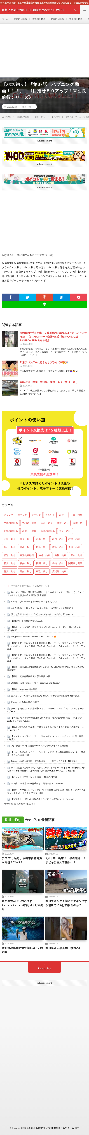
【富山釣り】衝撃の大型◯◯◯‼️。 (27, 620)
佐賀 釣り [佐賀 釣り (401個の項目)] (63, 523)
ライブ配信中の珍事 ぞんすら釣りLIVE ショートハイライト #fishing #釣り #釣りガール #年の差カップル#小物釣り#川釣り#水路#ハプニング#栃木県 (46, 769)
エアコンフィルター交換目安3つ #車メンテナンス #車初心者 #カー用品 (45, 695)
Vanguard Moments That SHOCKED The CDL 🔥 (34, 636)
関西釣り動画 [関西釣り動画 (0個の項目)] (75, 563)
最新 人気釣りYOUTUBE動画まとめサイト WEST (53, 1128)
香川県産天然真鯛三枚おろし (63, 948)
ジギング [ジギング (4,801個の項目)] (36, 514)
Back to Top (44, 968)
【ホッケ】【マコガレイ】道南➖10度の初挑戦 (34, 777)
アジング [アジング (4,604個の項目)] (8, 514)
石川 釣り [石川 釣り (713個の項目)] (9, 563)
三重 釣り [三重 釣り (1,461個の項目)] (76, 514)
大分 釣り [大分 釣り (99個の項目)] (65, 531)
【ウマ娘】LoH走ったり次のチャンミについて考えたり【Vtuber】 (43, 799)
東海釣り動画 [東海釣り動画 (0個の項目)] (27, 555)
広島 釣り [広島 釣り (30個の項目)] (42, 547)
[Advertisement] (44, 50)
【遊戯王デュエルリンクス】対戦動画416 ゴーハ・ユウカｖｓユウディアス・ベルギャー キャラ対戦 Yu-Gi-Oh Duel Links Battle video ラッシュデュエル (46, 646)
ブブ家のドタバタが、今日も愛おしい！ (30, 585)
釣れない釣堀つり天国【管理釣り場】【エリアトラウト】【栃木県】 (44, 761)
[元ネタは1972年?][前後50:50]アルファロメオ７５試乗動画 (39, 745)
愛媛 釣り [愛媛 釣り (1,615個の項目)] (74, 547)
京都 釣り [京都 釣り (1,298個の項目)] (46, 523)
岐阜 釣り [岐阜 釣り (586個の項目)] (74, 539)
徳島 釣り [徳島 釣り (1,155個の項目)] (58, 547)
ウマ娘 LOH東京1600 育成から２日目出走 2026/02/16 (37, 783)
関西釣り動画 (20, 19)
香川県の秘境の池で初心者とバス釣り (23, 950)
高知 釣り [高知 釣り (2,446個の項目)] (26, 571)
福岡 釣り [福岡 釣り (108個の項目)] (42, 563)
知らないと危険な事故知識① (25, 702)
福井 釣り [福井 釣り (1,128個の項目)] (26, 563)
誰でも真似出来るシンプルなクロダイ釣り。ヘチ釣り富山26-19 (42, 614)
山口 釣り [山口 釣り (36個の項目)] (58, 539)
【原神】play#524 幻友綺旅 (24, 689)
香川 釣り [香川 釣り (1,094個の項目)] (9, 571)
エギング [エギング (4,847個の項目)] (22, 514)
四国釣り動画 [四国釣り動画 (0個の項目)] (48, 531)
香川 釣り (27, 107)
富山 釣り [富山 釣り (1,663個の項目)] (42, 539)
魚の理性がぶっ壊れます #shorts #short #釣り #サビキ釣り (22, 905)
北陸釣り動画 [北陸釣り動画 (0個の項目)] (11, 531)
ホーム (5, 19)
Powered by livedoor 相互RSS (19, 803)
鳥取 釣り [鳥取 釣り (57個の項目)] (42, 571)
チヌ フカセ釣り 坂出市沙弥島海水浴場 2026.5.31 (22, 860)
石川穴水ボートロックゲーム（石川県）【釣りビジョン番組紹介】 (43, 608)
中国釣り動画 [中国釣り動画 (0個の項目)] (11, 523)
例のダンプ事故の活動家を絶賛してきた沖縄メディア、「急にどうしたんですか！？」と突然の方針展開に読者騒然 (45, 594)
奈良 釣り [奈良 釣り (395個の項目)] (26, 539)
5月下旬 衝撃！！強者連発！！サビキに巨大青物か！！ (65, 860)
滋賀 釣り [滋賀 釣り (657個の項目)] (60, 555)
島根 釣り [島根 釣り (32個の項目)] (26, 547)
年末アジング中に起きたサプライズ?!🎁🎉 (44, 362)
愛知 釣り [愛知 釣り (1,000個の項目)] (9, 555)
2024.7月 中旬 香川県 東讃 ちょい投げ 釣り (49, 382)
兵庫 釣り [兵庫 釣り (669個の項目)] (79, 523)
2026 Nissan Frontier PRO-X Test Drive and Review (35, 682)
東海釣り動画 (38, 19)
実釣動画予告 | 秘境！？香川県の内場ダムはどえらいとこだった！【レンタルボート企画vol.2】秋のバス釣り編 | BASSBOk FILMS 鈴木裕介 (53, 336)
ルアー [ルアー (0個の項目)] (62, 514)
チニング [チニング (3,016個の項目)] (50, 514)
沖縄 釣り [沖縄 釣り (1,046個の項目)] (44, 555)
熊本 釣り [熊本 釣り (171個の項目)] (76, 555)
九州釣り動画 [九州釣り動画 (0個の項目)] (29, 523)
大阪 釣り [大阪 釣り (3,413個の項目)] (9, 539)
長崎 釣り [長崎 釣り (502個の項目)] (58, 563)
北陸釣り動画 (57, 19)
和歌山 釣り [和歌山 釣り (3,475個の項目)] (29, 531)
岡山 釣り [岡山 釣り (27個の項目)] (9, 547)
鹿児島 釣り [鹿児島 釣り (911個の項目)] (59, 571)
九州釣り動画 (75, 19)
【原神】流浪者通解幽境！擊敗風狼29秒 (30, 676)
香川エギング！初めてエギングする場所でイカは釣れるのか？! (66, 903)
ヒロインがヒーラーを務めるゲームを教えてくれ (34, 601)
